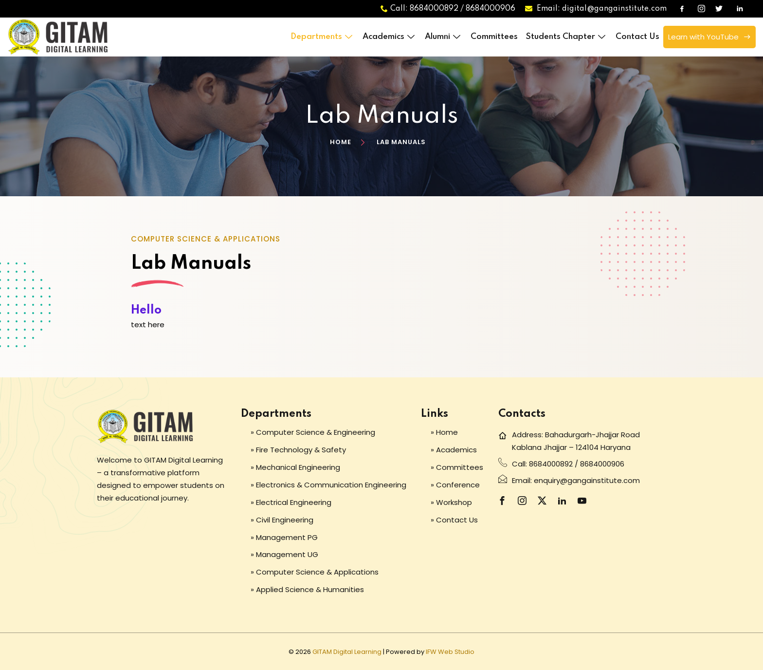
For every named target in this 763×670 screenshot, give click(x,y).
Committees (494, 37)
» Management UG (284, 554)
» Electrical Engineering (291, 502)
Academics (390, 37)
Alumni (444, 37)
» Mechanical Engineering (295, 467)
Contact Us (637, 37)
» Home (444, 432)
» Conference (455, 485)
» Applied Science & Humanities (307, 589)
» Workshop (451, 502)
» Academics (454, 450)
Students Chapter (567, 37)
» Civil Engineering (282, 520)
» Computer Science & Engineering (313, 432)
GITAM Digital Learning (347, 651)
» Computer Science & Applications (315, 572)
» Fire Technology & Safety (298, 450)
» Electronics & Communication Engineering (328, 485)
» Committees (457, 467)
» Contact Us (454, 520)
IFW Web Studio (450, 651)
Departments (323, 37)
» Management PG (284, 537)
